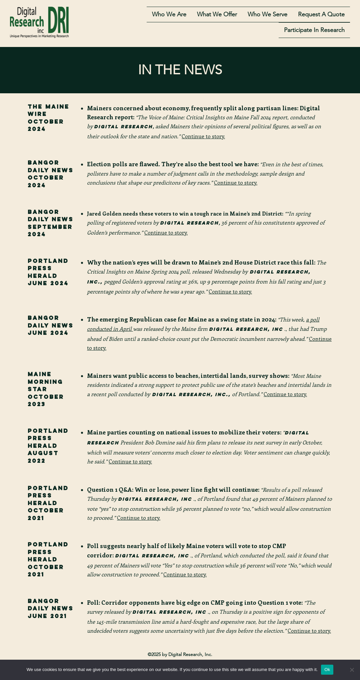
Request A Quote (321, 15)
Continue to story (230, 291)
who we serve (267, 15)
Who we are (169, 15)
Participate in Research (314, 31)
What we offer (217, 15)
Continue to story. (235, 182)
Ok (327, 669)
